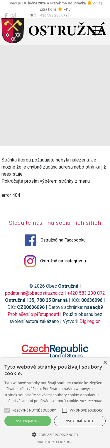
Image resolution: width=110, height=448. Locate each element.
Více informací (91, 401)
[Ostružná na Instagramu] (13, 15)
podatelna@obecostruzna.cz (34, 293)
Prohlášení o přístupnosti (33, 314)
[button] (55, 434)
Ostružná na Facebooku (55, 240)
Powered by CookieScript (54, 442)
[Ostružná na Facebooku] (6, 15)
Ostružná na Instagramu (55, 261)
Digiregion (90, 321)
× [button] (105, 363)
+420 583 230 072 (86, 293)
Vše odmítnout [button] (79, 421)
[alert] (55, 403)
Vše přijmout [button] (27, 421)
